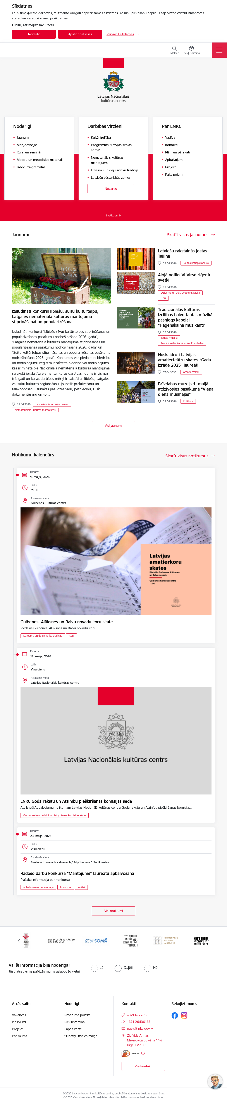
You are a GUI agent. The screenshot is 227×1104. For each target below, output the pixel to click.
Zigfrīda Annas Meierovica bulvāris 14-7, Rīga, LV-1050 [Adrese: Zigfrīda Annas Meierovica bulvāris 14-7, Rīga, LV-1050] (145, 1040)
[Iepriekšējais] (19, 941)
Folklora (188, 401)
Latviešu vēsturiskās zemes (52, 404)
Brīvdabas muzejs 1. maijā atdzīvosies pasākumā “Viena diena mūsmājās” (185, 389)
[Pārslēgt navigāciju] (219, 50)
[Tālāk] (207, 941)
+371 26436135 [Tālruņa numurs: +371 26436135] (138, 1022)
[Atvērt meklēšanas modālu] (174, 51)
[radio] (97, 967)
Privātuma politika (77, 1015)
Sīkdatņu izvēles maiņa (80, 1036)
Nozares (111, 189)
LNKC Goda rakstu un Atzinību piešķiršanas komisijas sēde (76, 801)
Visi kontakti (143, 1066)
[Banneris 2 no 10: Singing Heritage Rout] (61, 940)
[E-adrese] (130, 1053)
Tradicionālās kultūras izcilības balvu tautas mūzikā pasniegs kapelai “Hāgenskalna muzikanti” (185, 317)
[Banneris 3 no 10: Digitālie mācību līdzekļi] (96, 940)
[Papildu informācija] (142, 1053)
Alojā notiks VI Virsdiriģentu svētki (185, 277)
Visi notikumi (113, 911)
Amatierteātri (191, 372)
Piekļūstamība (74, 1022)
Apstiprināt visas (80, 34)
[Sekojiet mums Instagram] (184, 1015)
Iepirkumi (19, 1022)
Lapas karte (73, 1029)
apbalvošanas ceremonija (38, 887)
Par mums (19, 1036)
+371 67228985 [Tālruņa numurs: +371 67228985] (138, 1015)
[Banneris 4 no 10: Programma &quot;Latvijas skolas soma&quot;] (131, 940)
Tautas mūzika (169, 337)
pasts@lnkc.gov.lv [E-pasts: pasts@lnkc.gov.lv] (140, 1028)
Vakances (19, 1015)
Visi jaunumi (113, 426)
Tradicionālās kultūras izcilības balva (182, 343)
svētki (81, 887)
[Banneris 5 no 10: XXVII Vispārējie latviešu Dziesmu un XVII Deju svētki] (166, 940)
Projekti (17, 1029)
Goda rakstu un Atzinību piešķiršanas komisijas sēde (54, 815)
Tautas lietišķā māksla (196, 263)
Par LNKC (172, 126)
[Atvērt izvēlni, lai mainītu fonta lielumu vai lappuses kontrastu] (191, 51)
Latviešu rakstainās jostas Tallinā (182, 253)
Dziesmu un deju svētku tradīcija (180, 292)
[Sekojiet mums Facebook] (175, 1015)
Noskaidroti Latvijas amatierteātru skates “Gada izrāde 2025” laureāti (184, 360)
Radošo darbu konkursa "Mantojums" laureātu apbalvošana (77, 873)
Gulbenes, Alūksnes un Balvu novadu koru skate (67, 621)
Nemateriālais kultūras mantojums (35, 410)
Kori (163, 298)
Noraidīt (34, 34)
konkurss (65, 887)
